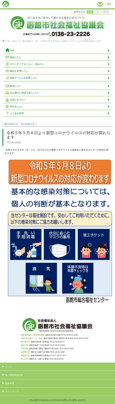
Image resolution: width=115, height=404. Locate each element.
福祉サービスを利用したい (60, 77)
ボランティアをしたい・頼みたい (60, 64)
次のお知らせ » (28, 123)
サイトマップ (12, 391)
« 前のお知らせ (10, 123)
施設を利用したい (60, 70)
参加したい (60, 85)
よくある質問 (60, 113)
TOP (57, 50)
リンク (8, 366)
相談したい (60, 57)
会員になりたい (60, 99)
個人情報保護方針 (14, 374)
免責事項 (9, 383)
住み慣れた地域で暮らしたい (60, 92)
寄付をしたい (60, 106)
